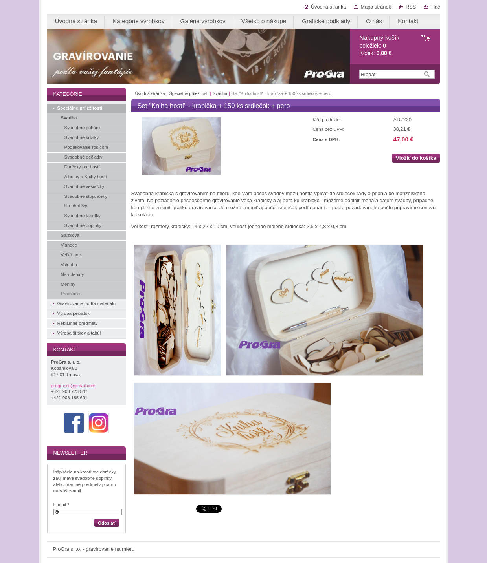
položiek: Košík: (379, 45)
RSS (411, 7)
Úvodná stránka (328, 7)
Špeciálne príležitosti (189, 93)
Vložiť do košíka (416, 158)
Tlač (435, 7)
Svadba (220, 93)
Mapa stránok (375, 7)
